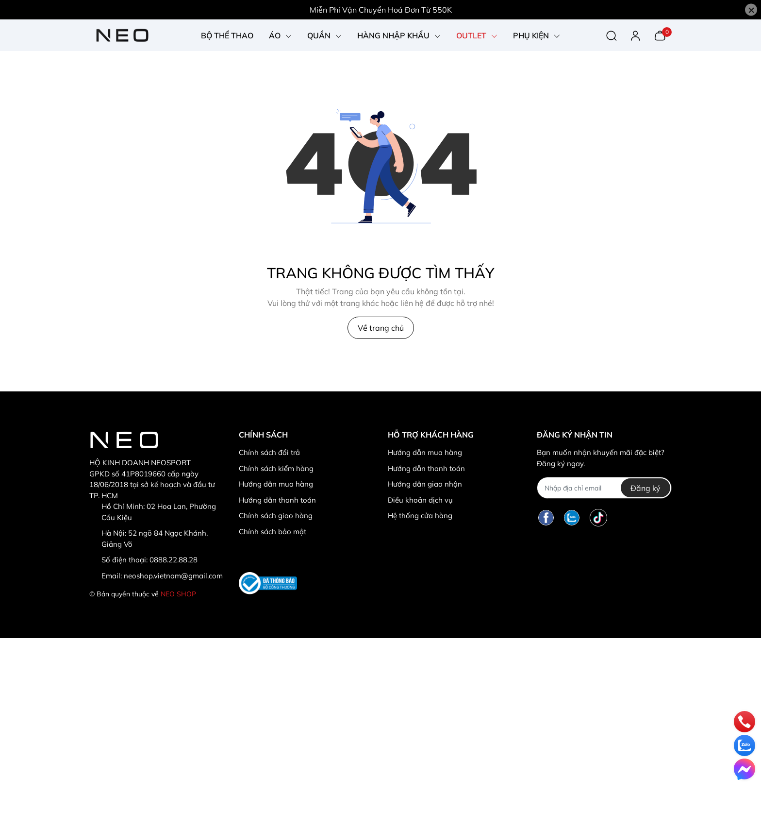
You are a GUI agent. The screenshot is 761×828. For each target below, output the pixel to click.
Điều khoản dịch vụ (420, 500)
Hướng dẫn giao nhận (425, 484)
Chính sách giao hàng (276, 515)
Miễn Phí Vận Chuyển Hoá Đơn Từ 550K (381, 10)
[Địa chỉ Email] (604, 488)
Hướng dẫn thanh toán (277, 500)
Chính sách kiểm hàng (276, 468)
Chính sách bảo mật (272, 531)
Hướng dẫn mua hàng (276, 484)
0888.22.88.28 (173, 559)
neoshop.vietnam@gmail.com (173, 575)
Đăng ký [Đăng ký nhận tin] (645, 488)
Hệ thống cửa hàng (420, 515)
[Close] (751, 10)
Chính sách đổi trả (269, 452)
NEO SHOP (178, 594)
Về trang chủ (381, 328)
